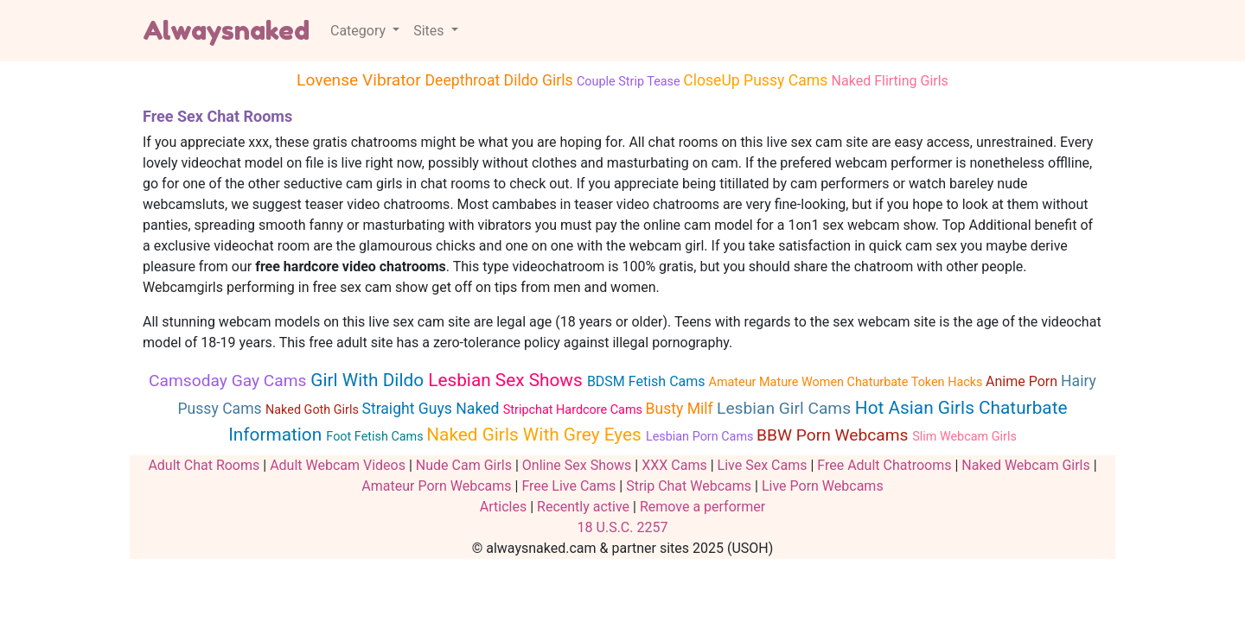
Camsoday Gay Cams (229, 380)
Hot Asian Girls (917, 407)
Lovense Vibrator (361, 80)
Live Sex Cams (763, 465)
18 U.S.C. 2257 (623, 527)
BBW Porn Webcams (834, 435)
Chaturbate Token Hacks (916, 382)
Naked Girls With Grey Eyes (536, 434)
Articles (503, 506)
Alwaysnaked (226, 30)
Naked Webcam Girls (1025, 465)
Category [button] (359, 30)
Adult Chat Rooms (203, 465)
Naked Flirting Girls (890, 81)
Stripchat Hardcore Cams (574, 410)
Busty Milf (682, 408)
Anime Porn (1023, 381)
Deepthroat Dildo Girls (501, 80)
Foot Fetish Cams (376, 436)
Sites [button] (430, 30)
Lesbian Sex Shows (507, 380)
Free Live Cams (568, 486)
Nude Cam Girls (464, 465)
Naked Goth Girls (313, 410)
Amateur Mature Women (778, 382)
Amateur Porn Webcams (436, 486)
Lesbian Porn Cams (701, 436)
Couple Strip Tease (630, 81)
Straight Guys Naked (431, 408)
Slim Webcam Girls (964, 436)
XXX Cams (674, 465)
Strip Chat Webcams (688, 486)
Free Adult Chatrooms (884, 465)
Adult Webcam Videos (337, 465)
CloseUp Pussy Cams (757, 80)
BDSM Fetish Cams (648, 381)
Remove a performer (702, 506)
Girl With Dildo (369, 380)
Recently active (583, 506)
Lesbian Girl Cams (786, 408)
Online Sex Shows (577, 465)
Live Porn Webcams (823, 486)
